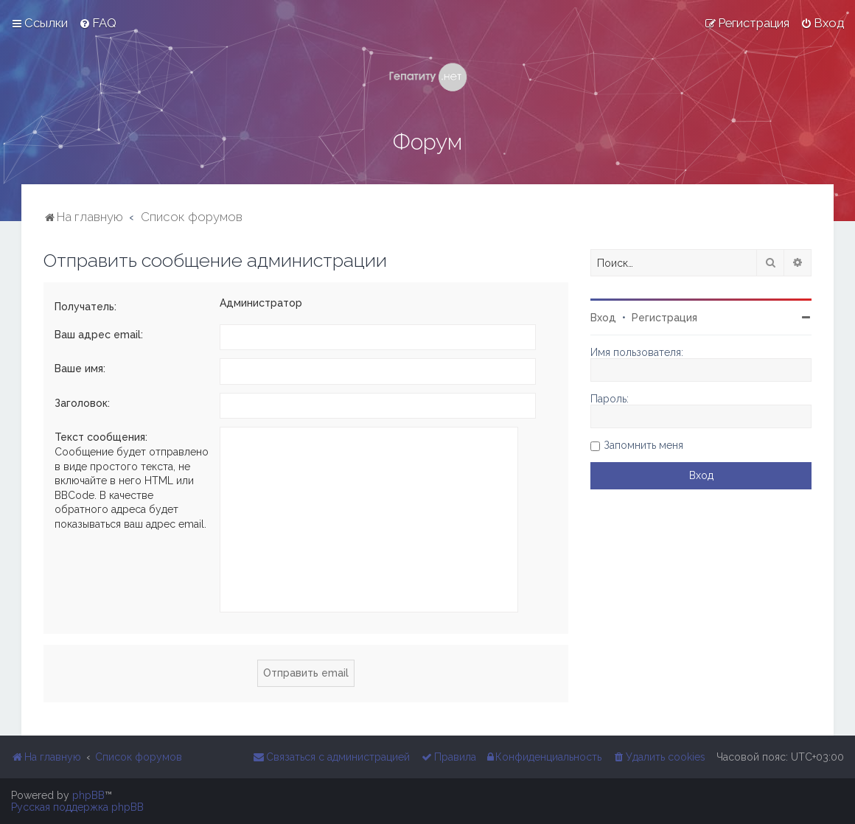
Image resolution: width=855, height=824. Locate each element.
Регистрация (664, 318)
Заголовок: (82, 403)
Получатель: (85, 307)
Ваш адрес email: (99, 335)
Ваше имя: (80, 368)
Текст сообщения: (101, 437)
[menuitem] (97, 23)
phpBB (88, 795)
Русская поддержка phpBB (77, 807)
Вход (603, 318)
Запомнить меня (643, 445)
